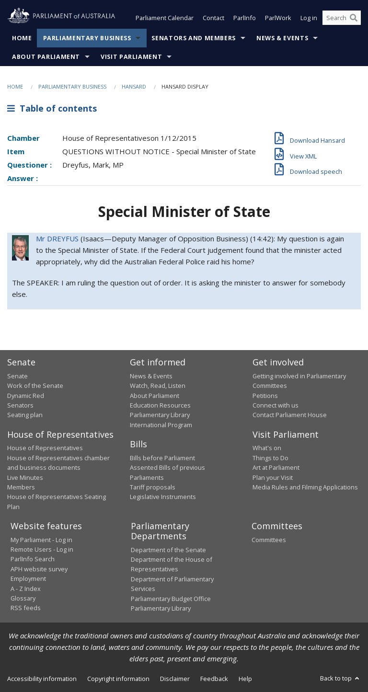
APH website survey (39, 569)
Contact (213, 18)
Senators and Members (193, 38)
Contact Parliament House (290, 415)
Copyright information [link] (118, 679)
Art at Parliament (276, 468)
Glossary (23, 598)
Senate (17, 376)
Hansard (134, 86)
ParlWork (278, 18)
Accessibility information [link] (42, 679)
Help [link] (245, 679)
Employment (28, 579)
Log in (308, 18)
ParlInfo (244, 18)
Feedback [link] (214, 679)
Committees (269, 539)
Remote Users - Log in (42, 549)
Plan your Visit (273, 477)
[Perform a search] (353, 18)
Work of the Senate (35, 386)
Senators (20, 405)
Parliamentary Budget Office (171, 598)
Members (21, 487)
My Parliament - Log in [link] (41, 539)
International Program (161, 424)
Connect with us (276, 405)
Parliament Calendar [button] (165, 18)
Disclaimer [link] (175, 679)
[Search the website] (341, 18)
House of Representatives (45, 448)
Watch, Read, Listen (157, 386)
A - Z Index (26, 588)
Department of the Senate (168, 549)
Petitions (265, 395)
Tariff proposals (152, 487)
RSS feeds (26, 608)
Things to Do (270, 458)
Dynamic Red (25, 395)
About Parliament (46, 57)
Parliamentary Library (160, 415)
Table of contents (52, 108)
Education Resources (160, 405)
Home (22, 38)
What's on (267, 448)
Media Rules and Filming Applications (305, 487)
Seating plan (25, 415)
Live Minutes (25, 477)
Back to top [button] (340, 678)
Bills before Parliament (162, 458)
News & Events (282, 38)
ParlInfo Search (33, 559)
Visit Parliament (131, 57)
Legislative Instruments (163, 497)
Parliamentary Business (87, 38)
